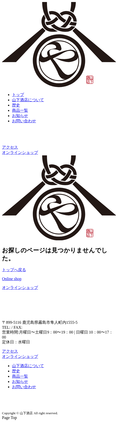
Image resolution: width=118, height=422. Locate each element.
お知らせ (20, 116)
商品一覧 (20, 110)
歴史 (16, 105)
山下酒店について (28, 100)
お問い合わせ (24, 121)
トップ (18, 94)
